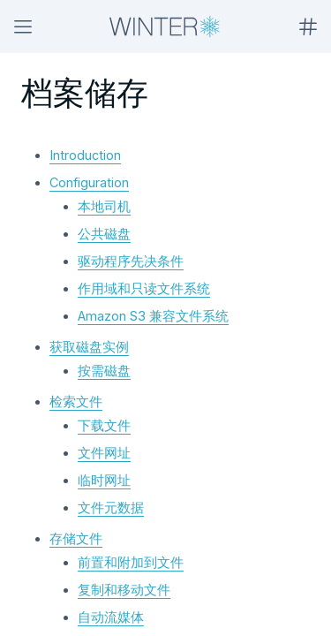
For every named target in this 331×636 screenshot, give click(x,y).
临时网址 (104, 480)
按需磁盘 (104, 370)
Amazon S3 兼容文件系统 (153, 315)
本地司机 (104, 206)
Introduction (85, 155)
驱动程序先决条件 (131, 261)
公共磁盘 (104, 233)
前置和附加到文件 (131, 562)
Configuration (89, 182)
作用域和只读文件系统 (144, 288)
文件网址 (104, 452)
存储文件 (75, 538)
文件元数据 (111, 507)
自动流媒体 (111, 617)
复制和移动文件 (124, 589)
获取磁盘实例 (89, 346)
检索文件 (75, 401)
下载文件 (104, 425)
